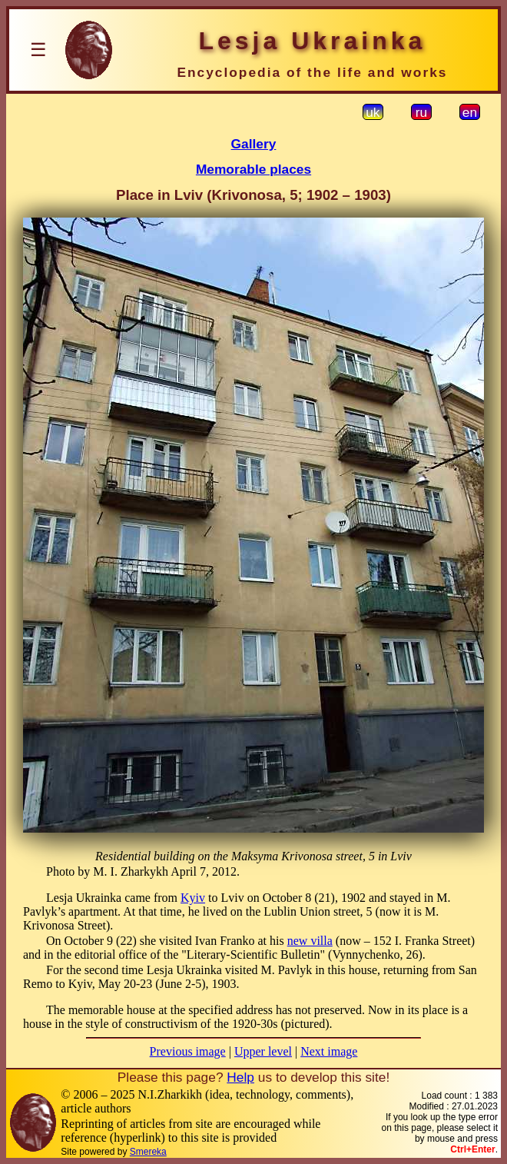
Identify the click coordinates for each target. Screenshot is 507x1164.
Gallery (254, 143)
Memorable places (253, 169)
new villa (310, 940)
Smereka (148, 1151)
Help (240, 1077)
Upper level (263, 1051)
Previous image (188, 1051)
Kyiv (193, 897)
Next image (328, 1051)
